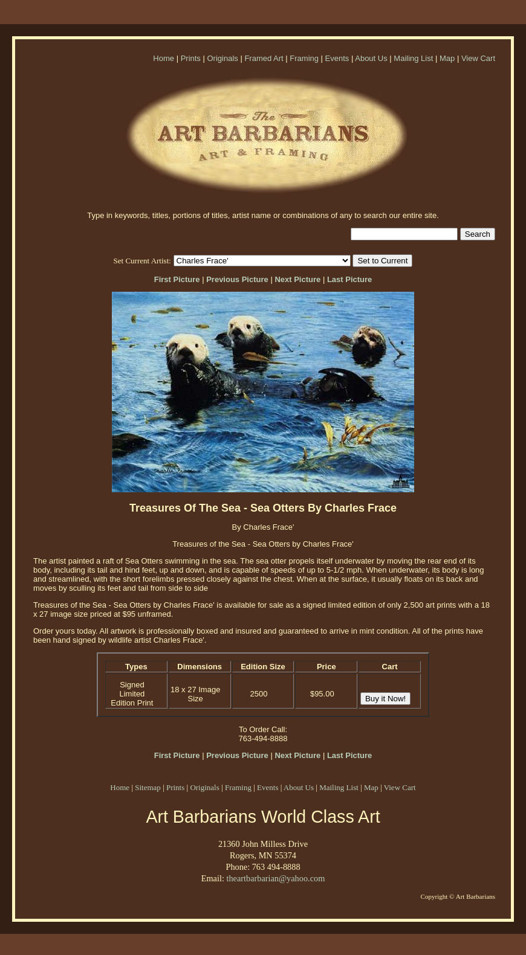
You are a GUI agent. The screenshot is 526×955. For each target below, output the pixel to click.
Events (337, 58)
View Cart (478, 58)
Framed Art (263, 58)
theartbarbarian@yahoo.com (275, 878)
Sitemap (148, 787)
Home (163, 58)
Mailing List (413, 58)
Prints (191, 58)
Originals (222, 58)
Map (447, 58)
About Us (371, 58)
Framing (304, 58)
